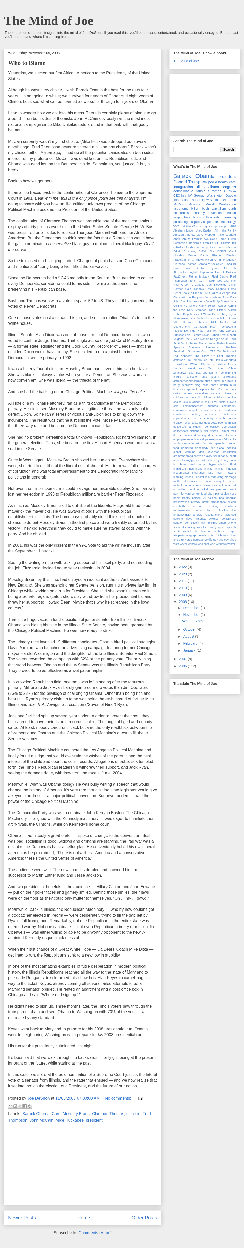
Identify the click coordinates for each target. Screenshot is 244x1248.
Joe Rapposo (194, 297)
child (198, 397)
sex (187, 522)
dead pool (217, 422)
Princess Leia (182, 334)
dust (211, 435)
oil (234, 485)
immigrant (179, 468)
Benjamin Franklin (201, 242)
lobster (199, 477)
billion (195, 208)
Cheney (231, 259)
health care (227, 182)
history (205, 460)
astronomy (180, 208)
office (228, 485)
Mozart (203, 322)
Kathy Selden (207, 305)
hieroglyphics (190, 460)
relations (230, 506)
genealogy (201, 447)
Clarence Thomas (108, 1114)
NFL (214, 322)
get (213, 447)
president (94, 1120)
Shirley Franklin (226, 343)
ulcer (233, 535)
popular (231, 497)
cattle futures (182, 393)
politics (178, 222)
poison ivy (199, 497)
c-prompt (191, 389)
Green (185, 284)
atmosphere (196, 380)
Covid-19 (230, 263)
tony (226, 535)
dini (206, 431)
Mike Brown (228, 318)
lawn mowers (226, 472)
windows (221, 543)
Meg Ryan (229, 314)
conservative (183, 191)
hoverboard (187, 464)
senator (178, 522)
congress (228, 187)
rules (227, 514)
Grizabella (197, 284)
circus (187, 401)
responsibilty (202, 510)
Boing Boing (208, 247)
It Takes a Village (220, 293)
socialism (202, 527)
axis (223, 380)
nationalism (203, 485)
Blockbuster (191, 247)
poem (176, 497)
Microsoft (194, 204)
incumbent (195, 468)
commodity (229, 405)
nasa (192, 485)
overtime (193, 489)
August (189, 636)
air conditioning (225, 372)
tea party (179, 535)
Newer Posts (22, 1217)
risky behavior (194, 514)
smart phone (227, 522)
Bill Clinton (222, 242)
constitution (228, 410)
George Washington (208, 195)
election (133, 1114)
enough (191, 439)
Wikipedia (209, 182)
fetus (199, 443)
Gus (209, 284)
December (191, 608)
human (202, 464)
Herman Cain (182, 288)
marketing (217, 477)
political (212, 497)
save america (196, 518)
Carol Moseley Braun (71, 1114)
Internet (220, 200)
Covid (219, 263)
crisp (188, 422)
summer (214, 191)
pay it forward (182, 493)
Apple (177, 238)
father (191, 443)
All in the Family (225, 230)
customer (197, 422)
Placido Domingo (184, 330)
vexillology (211, 539)
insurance (198, 472)
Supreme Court (198, 351)
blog (197, 385)
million (207, 217)
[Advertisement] (82, 1165)
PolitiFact (210, 330)
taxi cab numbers (212, 531)
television (204, 535)
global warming (184, 451)
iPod (233, 464)
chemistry (230, 393)
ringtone (178, 514)
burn (233, 385)
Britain (177, 251)
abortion (208, 372)
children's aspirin (225, 397)
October (190, 629)
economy (198, 213)
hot (175, 464)
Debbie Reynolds (208, 268)
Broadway (190, 251)
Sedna (193, 343)
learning (178, 477)
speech (231, 527)
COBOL (222, 251)
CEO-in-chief (182, 195)
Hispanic (198, 288)
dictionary (196, 431)
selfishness (229, 518)
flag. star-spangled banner (219, 443)
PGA (213, 326)
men (201, 481)
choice (177, 401)
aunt (207, 380)
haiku (216, 455)
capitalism (219, 208)
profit (205, 501)
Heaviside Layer (225, 284)
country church (214, 418)
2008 (183, 602)
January (190, 650)
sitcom (195, 522)
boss (206, 385)
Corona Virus (206, 263)
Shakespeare (206, 343)
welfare (192, 543)
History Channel (215, 288)
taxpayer (230, 531)
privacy (195, 501)
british (224, 385)
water (183, 543)
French (192, 280)
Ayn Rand (210, 238)
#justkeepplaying (215, 226)
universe (186, 539)
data (207, 422)
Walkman (182, 364)
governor (213, 451)
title (220, 535)
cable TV (214, 389)
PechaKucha (228, 326)
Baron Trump (227, 238)
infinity (219, 468)
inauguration (183, 187)
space (221, 527)
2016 (233, 226)
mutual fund (180, 485)
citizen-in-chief (201, 401)
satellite (178, 518)
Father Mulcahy (199, 276)
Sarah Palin (228, 339)
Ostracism (200, 326)
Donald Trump (186, 182)
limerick (189, 477)
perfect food (199, 493)
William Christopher (203, 364)
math (176, 481)
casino (225, 389)
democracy (212, 426)
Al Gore (229, 191)
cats (233, 389)
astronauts (229, 376)
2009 (183, 595)
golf (201, 451)
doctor (177, 435)
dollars (188, 435)
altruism (178, 376)
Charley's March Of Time (208, 259)
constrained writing (186, 414)
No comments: (118, 1098)
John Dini (179, 301)
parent (232, 489)
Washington (227, 204)
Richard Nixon (200, 334)
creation (178, 422)
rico (233, 510)
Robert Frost (218, 334)
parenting (229, 217)
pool (221, 497)
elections (230, 435)
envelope (202, 439)
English (193, 272)
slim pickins (209, 522)
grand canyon (194, 455)
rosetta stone (213, 514)
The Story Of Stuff (208, 355)
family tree (180, 443)
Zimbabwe (180, 372)
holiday (214, 460)
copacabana (181, 418)
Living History (217, 309)
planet (219, 493)
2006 (183, 666)
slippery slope (201, 222)
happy (224, 455)
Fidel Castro (219, 276)
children (207, 397)
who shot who (206, 543)
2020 (183, 574)
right (187, 222)
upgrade (198, 539)
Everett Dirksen (225, 272)
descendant (180, 431)
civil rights (219, 401)
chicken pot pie (183, 397)
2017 (183, 581)
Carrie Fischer (211, 255)
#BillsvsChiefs (192, 226)
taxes (215, 222)
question (196, 506)
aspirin (214, 376)
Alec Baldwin (204, 230)
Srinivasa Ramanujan (204, 347)
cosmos (197, 418)
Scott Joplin (180, 343)
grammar (179, 455)
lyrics (197, 217)
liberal (187, 217)
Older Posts (144, 1217)
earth (232, 208)
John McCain (41, 1120)
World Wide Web (201, 368)
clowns (231, 401)
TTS (213, 351)
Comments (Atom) (95, 1233)
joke (210, 472)
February (190, 643)
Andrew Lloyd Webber (200, 234)
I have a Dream (192, 293)
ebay (219, 435)
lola (207, 477)
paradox (221, 489)
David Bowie (182, 268)
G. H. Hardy (207, 280)
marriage (230, 477)
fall (225, 439)
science (214, 518)
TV (219, 351)
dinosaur (214, 431)
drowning (200, 435)
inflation (231, 468)
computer (194, 410)
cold (176, 405)
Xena (221, 368)
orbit (217, 217)
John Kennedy (195, 301)
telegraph (191, 535)
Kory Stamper (196, 309)
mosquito (219, 481)
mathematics (189, 481)
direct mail (229, 431)
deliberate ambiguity (187, 426)
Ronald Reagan (210, 339)
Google (230, 195)
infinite (208, 468)
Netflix (224, 322)
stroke (177, 531)
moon (208, 481)
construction (211, 414)
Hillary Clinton (207, 187)
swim (185, 531)
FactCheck (180, 276)
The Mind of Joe (48, 20)
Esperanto (206, 272)
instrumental (181, 472)
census (215, 393)
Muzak (210, 204)
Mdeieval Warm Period (205, 314)
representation (182, 510)
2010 (183, 588)
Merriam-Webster (184, 318)
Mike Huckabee (70, 1120)
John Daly (229, 297)
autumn (215, 380)
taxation (195, 531)
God (219, 280)
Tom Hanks (215, 359)
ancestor (192, 376)
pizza (211, 493)
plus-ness (230, 493)
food (176, 447)
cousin (232, 418)
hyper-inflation (218, 464)
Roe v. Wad (192, 339)
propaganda (218, 501)
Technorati (229, 351)
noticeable (217, 485)
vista (176, 543)
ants (204, 376)
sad (233, 514)
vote (176, 226)
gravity (208, 455)
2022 (183, 567)
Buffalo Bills (207, 251)
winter (231, 543)
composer (179, 410)
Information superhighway (192, 200)
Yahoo (232, 368)
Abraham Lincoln (184, 230)
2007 (183, 659)
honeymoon (228, 460)
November (191, 615)
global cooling (226, 447)
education (215, 213)
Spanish (178, 347)
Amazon (178, 234)
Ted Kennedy (182, 355)
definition (230, 422)
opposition (179, 489)
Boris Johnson (226, 247)
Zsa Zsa (195, 372)
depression (229, 426)
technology (228, 222)
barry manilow (183, 385)
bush (205, 208)
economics (181, 213)
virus (233, 539)
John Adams (213, 297)
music (200, 191)
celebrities (201, 393)
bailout (231, 380)
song (213, 527)
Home (83, 1217)
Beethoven (180, 242)
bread (214, 385)
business (179, 389)
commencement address (200, 405)
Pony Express (227, 330)
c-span (202, 389)
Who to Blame (26, 62)
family (232, 439)
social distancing (184, 527)
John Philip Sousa (217, 301)
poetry (186, 497)
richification (221, 510)
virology (224, 539)
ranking (213, 506)
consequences (210, 410)
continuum (229, 414)
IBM (205, 293)
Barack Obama (36, 1114)
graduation (229, 451)
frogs (176, 217)
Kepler (222, 305)
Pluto (200, 330)
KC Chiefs (190, 305)
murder (231, 481)
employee (179, 439)
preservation (181, 501)
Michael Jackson (208, 318)
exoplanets (216, 439)
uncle (176, 539)
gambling (187, 447)
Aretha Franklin (192, 238)
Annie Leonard (226, 234)
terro (214, 535)
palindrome (207, 489)
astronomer (180, 380)
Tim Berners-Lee (196, 359)
